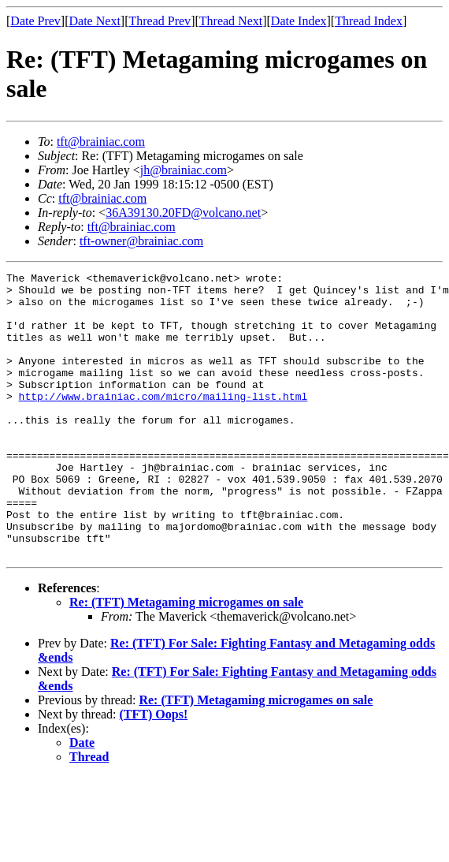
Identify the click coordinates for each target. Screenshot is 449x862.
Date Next (95, 21)
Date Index (299, 21)
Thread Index (369, 21)
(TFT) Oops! (154, 771)
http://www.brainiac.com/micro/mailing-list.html (163, 422)
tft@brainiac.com (101, 141)
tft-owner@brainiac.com (141, 241)
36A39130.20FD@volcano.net (183, 212)
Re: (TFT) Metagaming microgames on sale (186, 659)
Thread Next (230, 21)
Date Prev (35, 21)
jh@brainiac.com (183, 170)
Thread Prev (159, 21)
